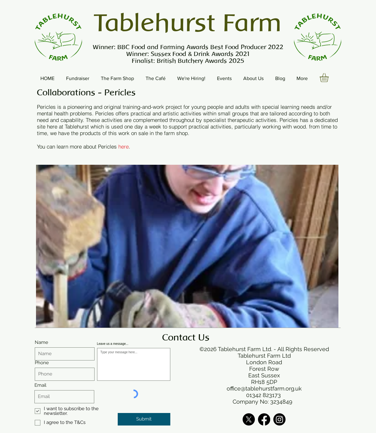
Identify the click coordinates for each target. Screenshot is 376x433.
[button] (329, 77)
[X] (249, 419)
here (123, 146)
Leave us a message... (113, 343)
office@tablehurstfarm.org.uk (264, 388)
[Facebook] (264, 419)
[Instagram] (279, 419)
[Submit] (144, 419)
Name (41, 342)
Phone (42, 362)
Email (40, 385)
